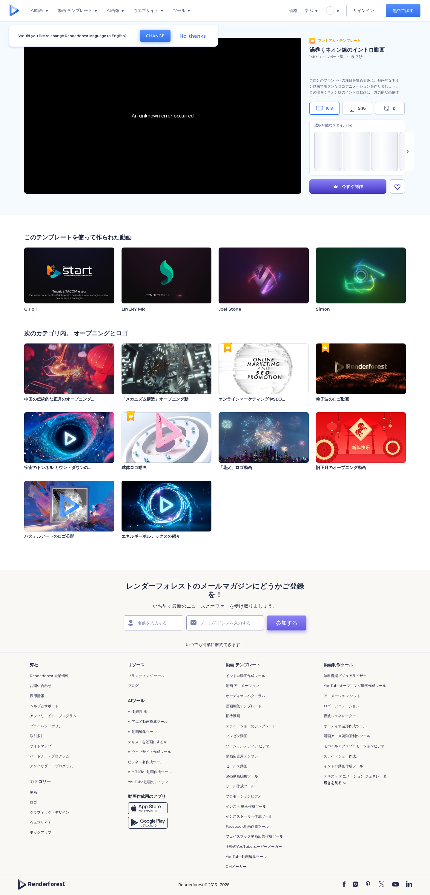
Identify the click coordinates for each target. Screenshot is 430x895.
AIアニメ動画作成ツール (148, 721)
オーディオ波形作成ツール (345, 726)
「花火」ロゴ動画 (235, 467)
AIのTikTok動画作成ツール (150, 771)
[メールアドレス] (225, 622)
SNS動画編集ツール (242, 776)
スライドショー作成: (340, 756)
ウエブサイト (40, 822)
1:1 (390, 108)
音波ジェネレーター (340, 716)
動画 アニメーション (242, 685)
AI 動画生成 (137, 711)
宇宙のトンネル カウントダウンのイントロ (64, 467)
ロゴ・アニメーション (342, 706)
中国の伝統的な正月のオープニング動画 (61, 399)
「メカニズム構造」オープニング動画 (157, 399)
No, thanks (192, 36)
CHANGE (155, 36)
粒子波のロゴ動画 (332, 399)
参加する (286, 623)
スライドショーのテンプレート (251, 726)
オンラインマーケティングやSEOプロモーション (265, 399)
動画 (33, 792)
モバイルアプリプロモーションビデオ (354, 746)
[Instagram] (355, 884)
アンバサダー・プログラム (51, 766)
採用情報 (37, 696)
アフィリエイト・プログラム (53, 716)
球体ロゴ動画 (134, 467)
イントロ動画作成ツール (245, 675)
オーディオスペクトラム (245, 696)
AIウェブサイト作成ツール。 (151, 751)
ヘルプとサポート (44, 706)
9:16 (357, 108)
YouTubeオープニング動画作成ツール (355, 685)
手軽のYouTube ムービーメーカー (254, 846)
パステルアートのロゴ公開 (49, 536)
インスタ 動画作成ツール (246, 806)
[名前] (153, 622)
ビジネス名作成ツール (146, 762)
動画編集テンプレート (244, 706)
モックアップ (40, 832)
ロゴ (33, 802)
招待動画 (233, 716)
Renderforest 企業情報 (49, 675)
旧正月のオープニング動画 (341, 467)
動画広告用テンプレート (245, 756)
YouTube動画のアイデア (148, 782)
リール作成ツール (240, 786)
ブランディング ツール (146, 675)
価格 (293, 10)
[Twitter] (381, 884)
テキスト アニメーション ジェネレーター (357, 776)
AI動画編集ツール (142, 731)
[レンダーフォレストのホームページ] (14, 10)
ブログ (133, 685)
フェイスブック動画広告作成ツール (254, 836)
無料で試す (403, 10)
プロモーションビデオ (244, 796)
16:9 (324, 108)
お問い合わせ (40, 685)
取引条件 (37, 736)
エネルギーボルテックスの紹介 (151, 536)
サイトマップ (40, 746)
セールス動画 (236, 766)
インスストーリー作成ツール (249, 816)
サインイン (363, 10)
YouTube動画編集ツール (246, 856)
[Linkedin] (409, 884)
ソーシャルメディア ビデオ (248, 746)
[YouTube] (395, 884)
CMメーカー (236, 866)
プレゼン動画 (236, 736)
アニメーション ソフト (342, 696)
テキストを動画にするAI (148, 742)
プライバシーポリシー (48, 726)
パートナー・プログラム (49, 756)
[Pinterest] (368, 884)
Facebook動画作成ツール (247, 826)
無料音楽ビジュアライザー (345, 675)
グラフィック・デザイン (49, 812)
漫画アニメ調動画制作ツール (347, 736)
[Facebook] (344, 884)
